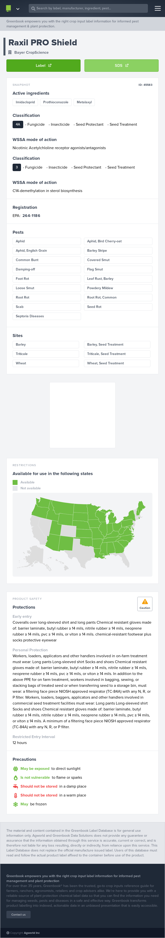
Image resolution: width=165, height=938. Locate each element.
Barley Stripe (97, 250)
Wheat (21, 363)
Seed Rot (94, 307)
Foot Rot (22, 279)
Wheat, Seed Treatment (105, 363)
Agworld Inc (32, 933)
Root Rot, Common (102, 297)
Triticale (22, 354)
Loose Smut (25, 288)
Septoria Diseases (30, 316)
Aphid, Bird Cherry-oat (104, 241)
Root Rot (22, 297)
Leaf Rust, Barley (100, 279)
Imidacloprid (25, 102)
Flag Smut (95, 269)
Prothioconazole (55, 102)
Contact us (18, 914)
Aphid (20, 241)
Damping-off (25, 269)
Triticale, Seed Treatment (106, 354)
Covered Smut (98, 260)
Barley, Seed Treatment (105, 344)
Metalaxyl (84, 102)
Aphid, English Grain (31, 250)
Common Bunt (27, 260)
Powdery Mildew (100, 288)
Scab (19, 307)
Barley (21, 344)
